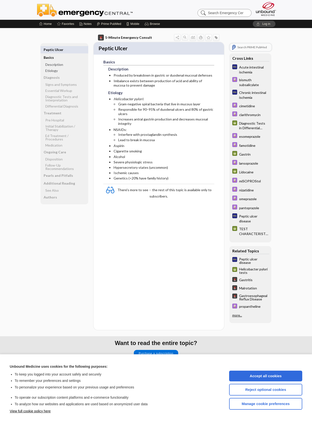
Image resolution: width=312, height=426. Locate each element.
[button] (153, 24)
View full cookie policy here (30, 411)
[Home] (45, 24)
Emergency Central (97, 9)
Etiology (51, 63)
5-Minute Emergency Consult (125, 37)
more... (237, 315)
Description (54, 57)
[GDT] (250, 125)
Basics (49, 50)
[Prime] (109, 24)
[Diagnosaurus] (250, 69)
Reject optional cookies (265, 389)
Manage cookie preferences (266, 404)
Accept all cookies (266, 376)
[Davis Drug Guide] (250, 82)
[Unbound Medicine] (266, 9)
